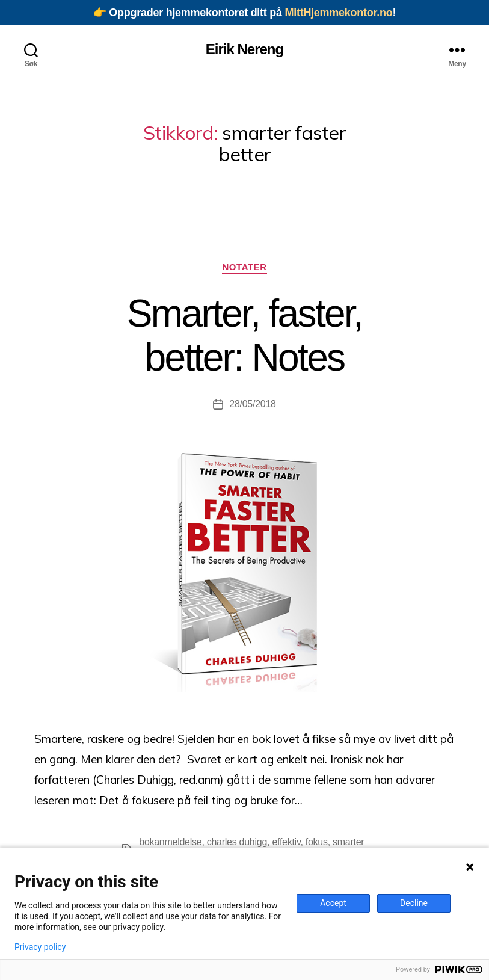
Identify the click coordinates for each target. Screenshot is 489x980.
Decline (414, 903)
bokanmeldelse (170, 842)
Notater (244, 267)
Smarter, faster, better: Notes (244, 335)
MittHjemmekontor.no (338, 13)
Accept (333, 903)
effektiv (286, 842)
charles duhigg (237, 842)
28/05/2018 (252, 404)
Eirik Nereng (244, 49)
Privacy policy (40, 947)
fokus (317, 842)
